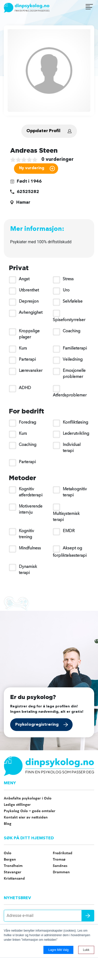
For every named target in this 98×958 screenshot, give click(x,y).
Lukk (86, 950)
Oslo (7, 853)
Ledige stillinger (17, 805)
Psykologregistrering (37, 725)
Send (87, 915)
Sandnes (60, 866)
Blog (7, 824)
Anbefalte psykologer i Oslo (28, 798)
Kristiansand (14, 879)
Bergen (10, 860)
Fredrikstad (62, 853)
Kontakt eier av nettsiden (26, 817)
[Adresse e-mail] (49, 915)
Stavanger (12, 872)
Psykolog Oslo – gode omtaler (29, 811)
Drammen (61, 872)
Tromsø (59, 860)
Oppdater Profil (43, 131)
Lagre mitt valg (58, 950)
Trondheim (13, 866)
